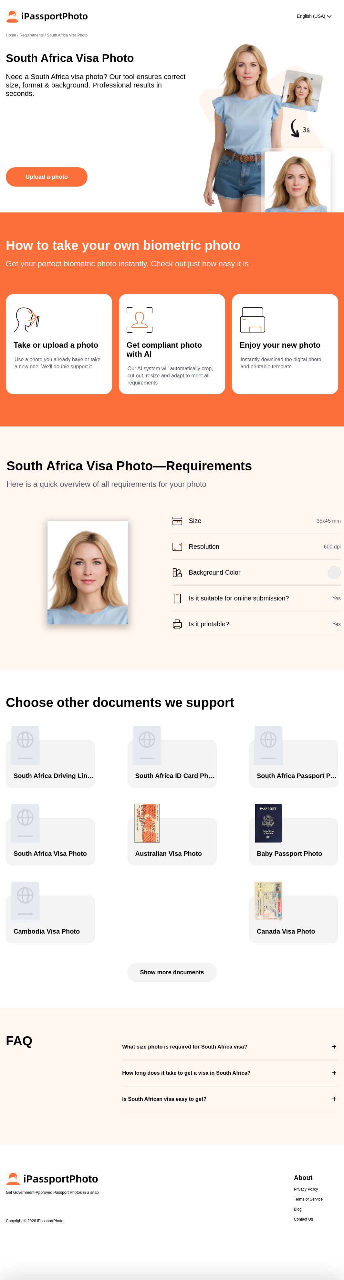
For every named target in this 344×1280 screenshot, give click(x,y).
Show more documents (172, 972)
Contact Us (303, 1219)
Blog (298, 1209)
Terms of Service (308, 1199)
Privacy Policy (306, 1189)
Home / (12, 35)
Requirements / (33, 35)
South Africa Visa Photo (67, 35)
